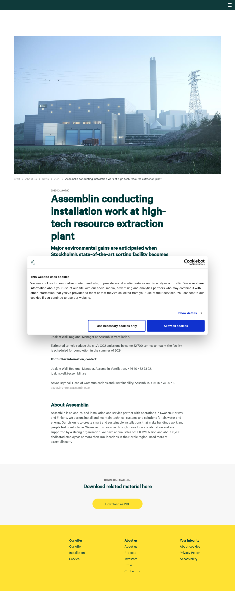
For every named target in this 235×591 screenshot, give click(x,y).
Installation (77, 552)
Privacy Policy (190, 552)
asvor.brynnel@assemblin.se (70, 387)
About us (31, 179)
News (45, 179)
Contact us (132, 571)
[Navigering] (229, 5)
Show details (187, 313)
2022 (57, 179)
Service (74, 558)
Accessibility (188, 558)
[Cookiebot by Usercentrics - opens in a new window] (187, 262)
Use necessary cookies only (117, 325)
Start (17, 179)
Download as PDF (117, 504)
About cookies (190, 546)
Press (128, 565)
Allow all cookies (176, 325)
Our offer (75, 546)
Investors (131, 558)
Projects (130, 552)
